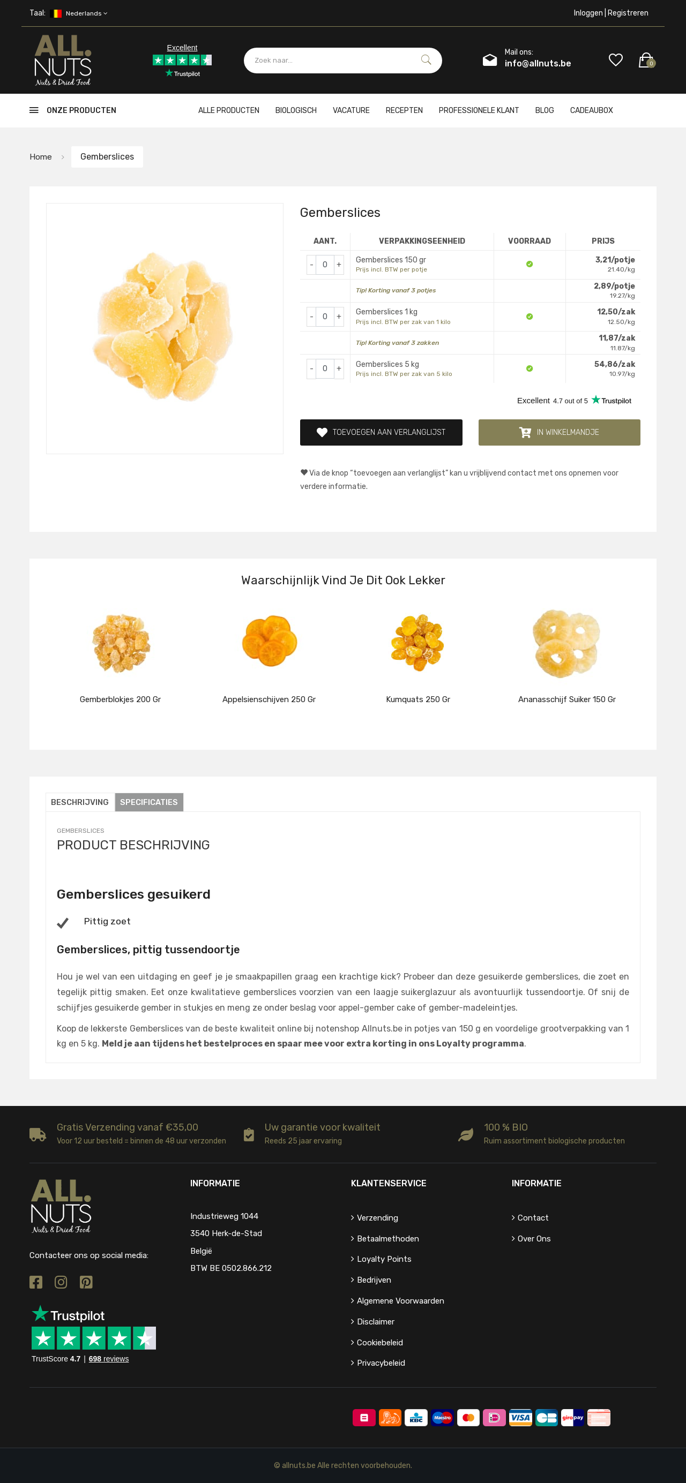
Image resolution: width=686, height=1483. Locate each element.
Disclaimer (375, 1321)
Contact (533, 1217)
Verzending (377, 1217)
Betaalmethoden (388, 1238)
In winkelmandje (559, 432)
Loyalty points (384, 1259)
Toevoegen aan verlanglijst (381, 432)
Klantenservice (389, 1183)
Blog (544, 110)
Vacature (351, 110)
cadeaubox (591, 110)
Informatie (537, 1183)
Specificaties (151, 802)
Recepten (404, 110)
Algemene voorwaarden (400, 1300)
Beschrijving (80, 802)
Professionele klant (479, 110)
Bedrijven (374, 1280)
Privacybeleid (381, 1363)
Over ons (534, 1238)
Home (41, 157)
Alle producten (228, 110)
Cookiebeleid (380, 1342)
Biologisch (296, 110)
